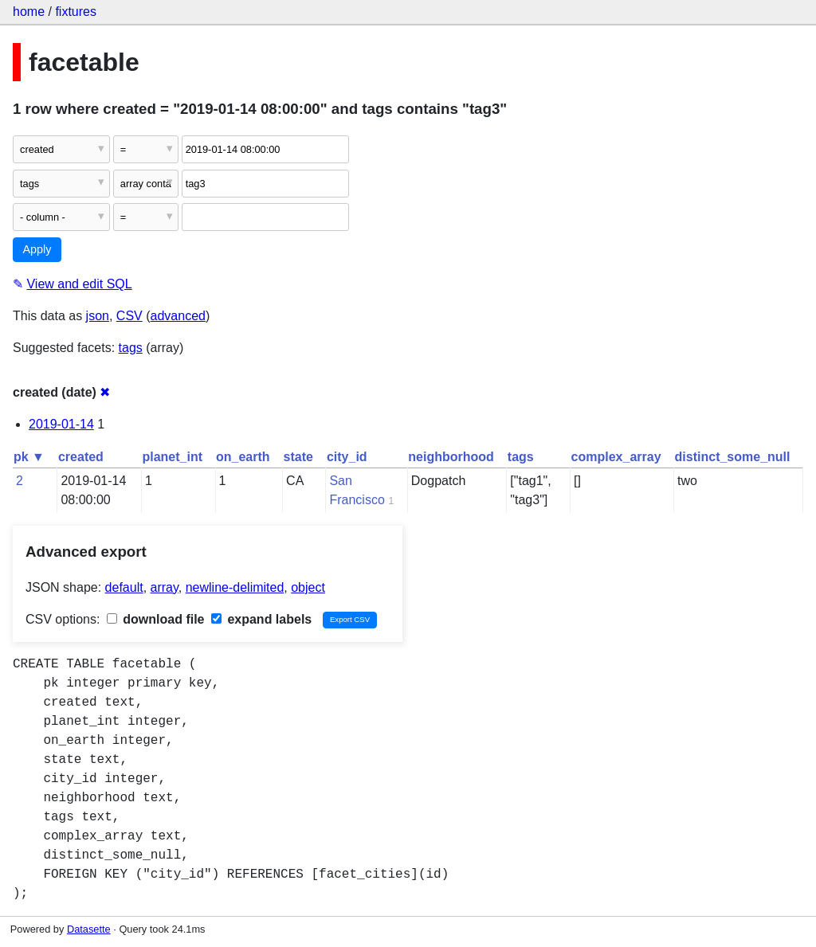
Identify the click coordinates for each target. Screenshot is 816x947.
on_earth (243, 457)
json (97, 316)
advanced (178, 316)
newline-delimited (235, 587)
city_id (347, 457)
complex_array (616, 457)
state (298, 457)
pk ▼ (29, 457)
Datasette (89, 929)
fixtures (75, 11)
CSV (129, 316)
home (29, 11)
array (164, 587)
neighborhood (451, 457)
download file (156, 619)
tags (131, 347)
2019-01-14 (61, 424)
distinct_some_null (732, 457)
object (308, 587)
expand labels (261, 619)
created (81, 457)
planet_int (172, 457)
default (124, 587)
